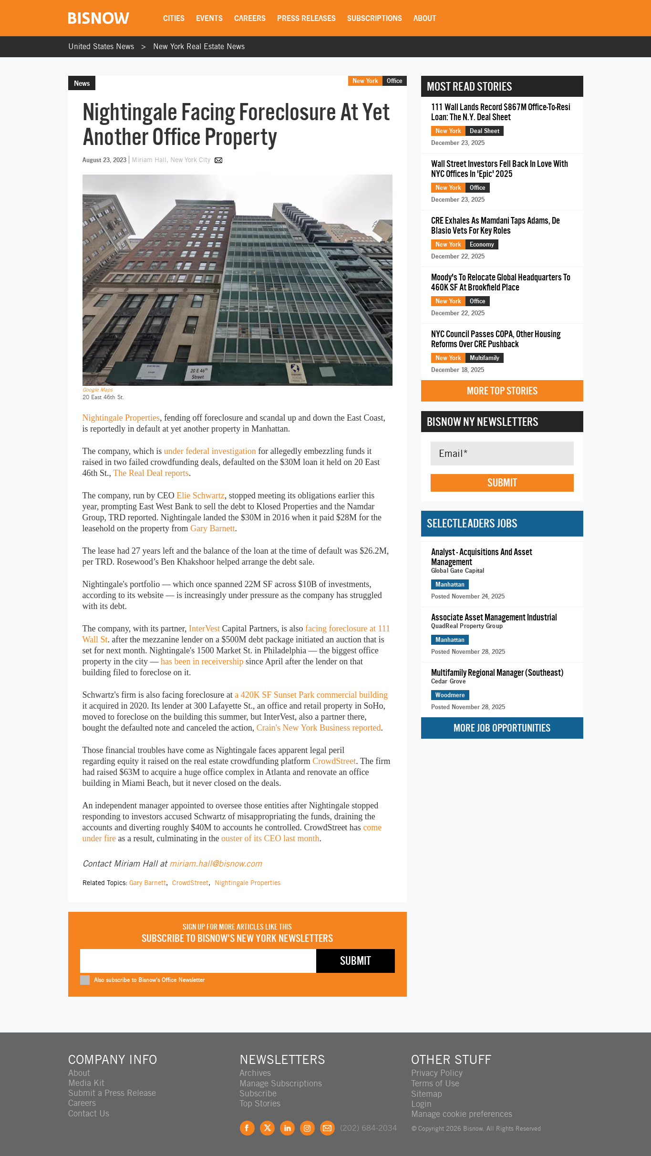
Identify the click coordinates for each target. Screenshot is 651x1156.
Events (210, 18)
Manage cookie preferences (461, 1113)
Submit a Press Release (112, 1093)
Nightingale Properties (121, 418)
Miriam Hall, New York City (172, 160)
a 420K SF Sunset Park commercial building (311, 695)
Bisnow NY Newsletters (482, 421)
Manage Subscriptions (280, 1083)
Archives (255, 1073)
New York (365, 80)
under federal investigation (210, 451)
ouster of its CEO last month (270, 838)
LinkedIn (287, 1127)
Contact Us (88, 1113)
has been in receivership (202, 661)
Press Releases (307, 18)
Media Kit (86, 1083)
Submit (502, 482)
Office (395, 80)
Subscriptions (375, 18)
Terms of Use (435, 1083)
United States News (101, 46)
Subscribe (258, 1093)
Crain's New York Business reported (319, 728)
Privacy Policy (437, 1073)
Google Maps (98, 389)
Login (421, 1103)
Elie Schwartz (200, 495)
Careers (251, 18)
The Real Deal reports (150, 473)
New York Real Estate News (199, 46)
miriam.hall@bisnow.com (215, 863)
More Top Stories (502, 391)
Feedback (327, 1127)
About (425, 18)
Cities (175, 18)
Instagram (307, 1127)
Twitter (267, 1127)
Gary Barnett (212, 528)
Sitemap (426, 1093)
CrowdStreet (334, 761)
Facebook (247, 1127)
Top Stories (259, 1103)
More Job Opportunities (502, 728)
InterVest (204, 628)
